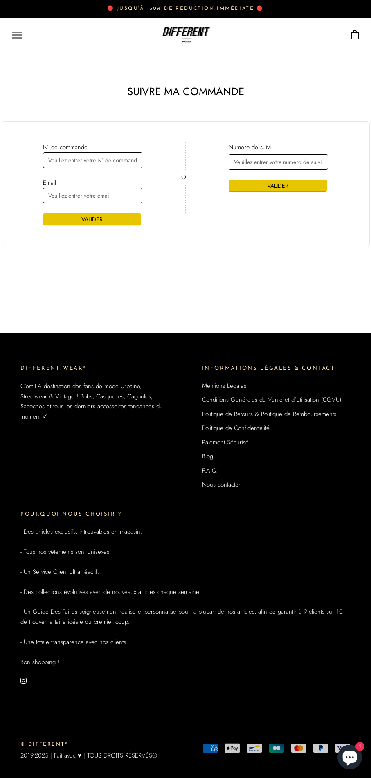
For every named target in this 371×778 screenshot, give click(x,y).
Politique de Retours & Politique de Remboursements (269, 414)
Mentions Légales (224, 385)
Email (49, 182)
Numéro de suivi (250, 147)
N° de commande (65, 147)
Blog (207, 456)
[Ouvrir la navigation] (17, 35)
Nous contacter (221, 484)
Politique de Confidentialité (236, 427)
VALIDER (92, 219)
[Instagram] (23, 680)
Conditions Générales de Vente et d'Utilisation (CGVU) (271, 399)
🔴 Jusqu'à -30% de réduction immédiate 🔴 (185, 8)
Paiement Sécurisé (225, 442)
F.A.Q (209, 470)
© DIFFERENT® (44, 744)
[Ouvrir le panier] (355, 35)
